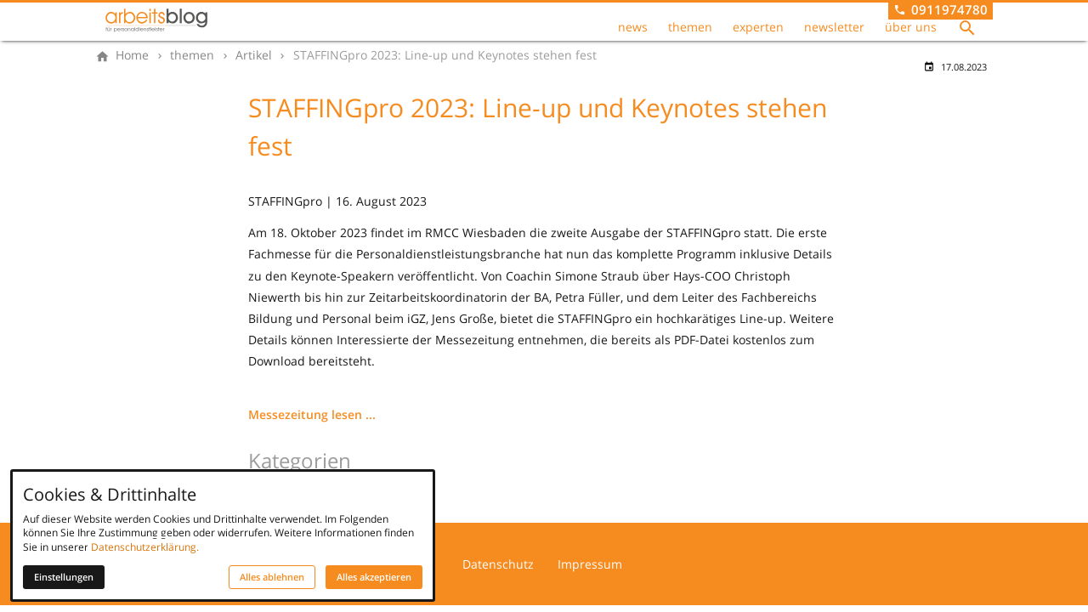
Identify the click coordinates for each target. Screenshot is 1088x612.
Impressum (590, 564)
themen (690, 27)
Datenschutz (498, 564)
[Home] (132, 55)
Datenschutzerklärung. (145, 547)
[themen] (192, 55)
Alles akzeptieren (374, 577)
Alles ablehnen (272, 577)
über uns (911, 27)
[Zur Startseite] (156, 20)
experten (758, 27)
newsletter (834, 27)
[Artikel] (253, 55)
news (633, 27)
